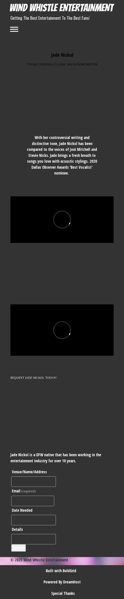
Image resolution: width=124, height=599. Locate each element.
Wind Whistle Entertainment (61, 7)
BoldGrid (69, 570)
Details (17, 529)
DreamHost (72, 582)
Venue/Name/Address (29, 472)
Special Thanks (63, 593)
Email (24, 491)
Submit (18, 548)
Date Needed (22, 510)
